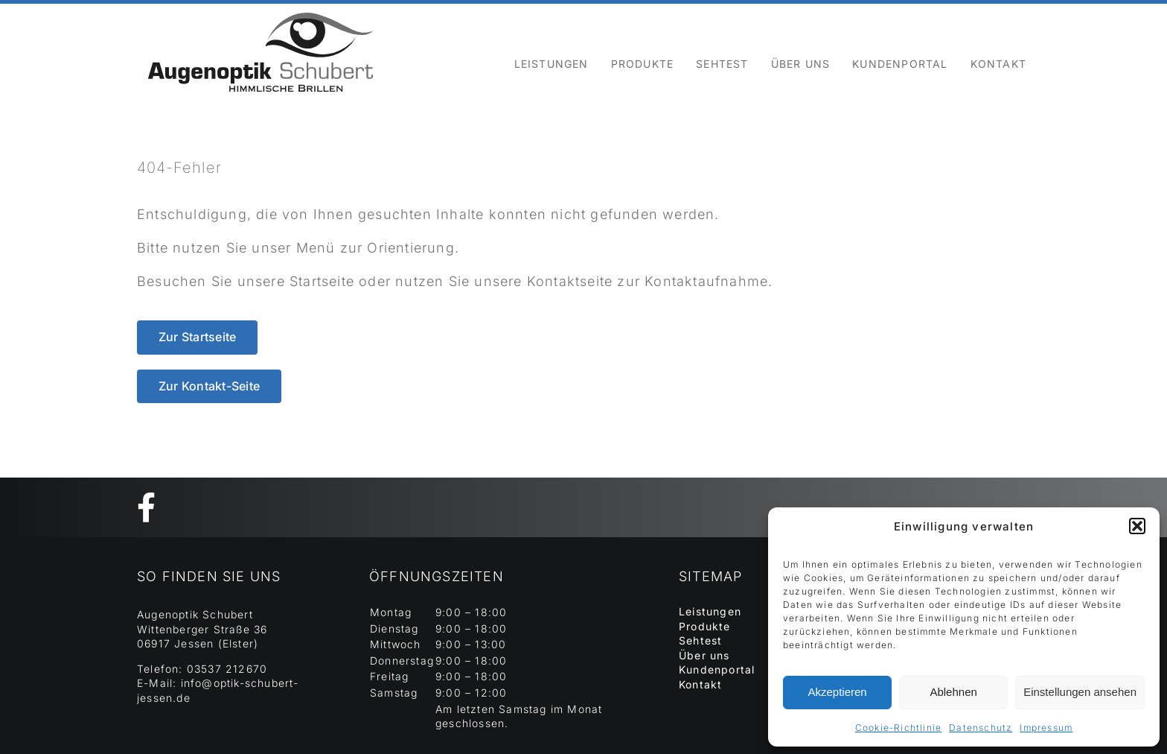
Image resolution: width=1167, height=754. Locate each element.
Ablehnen (953, 691)
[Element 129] (261, 10)
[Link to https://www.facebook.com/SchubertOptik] (576, 507)
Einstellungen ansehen (1079, 691)
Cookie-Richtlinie (898, 727)
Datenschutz (980, 727)
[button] (1137, 526)
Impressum (1046, 727)
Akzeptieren (837, 691)
